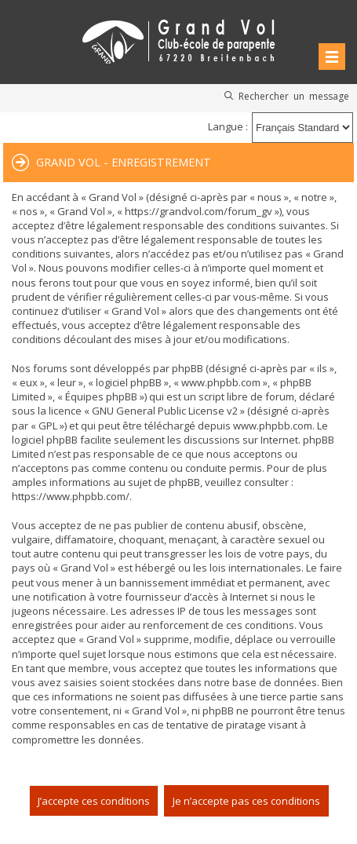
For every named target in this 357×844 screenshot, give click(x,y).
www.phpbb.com (272, 425)
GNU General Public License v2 (165, 411)
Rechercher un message (294, 95)
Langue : (228, 126)
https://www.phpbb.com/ (70, 496)
